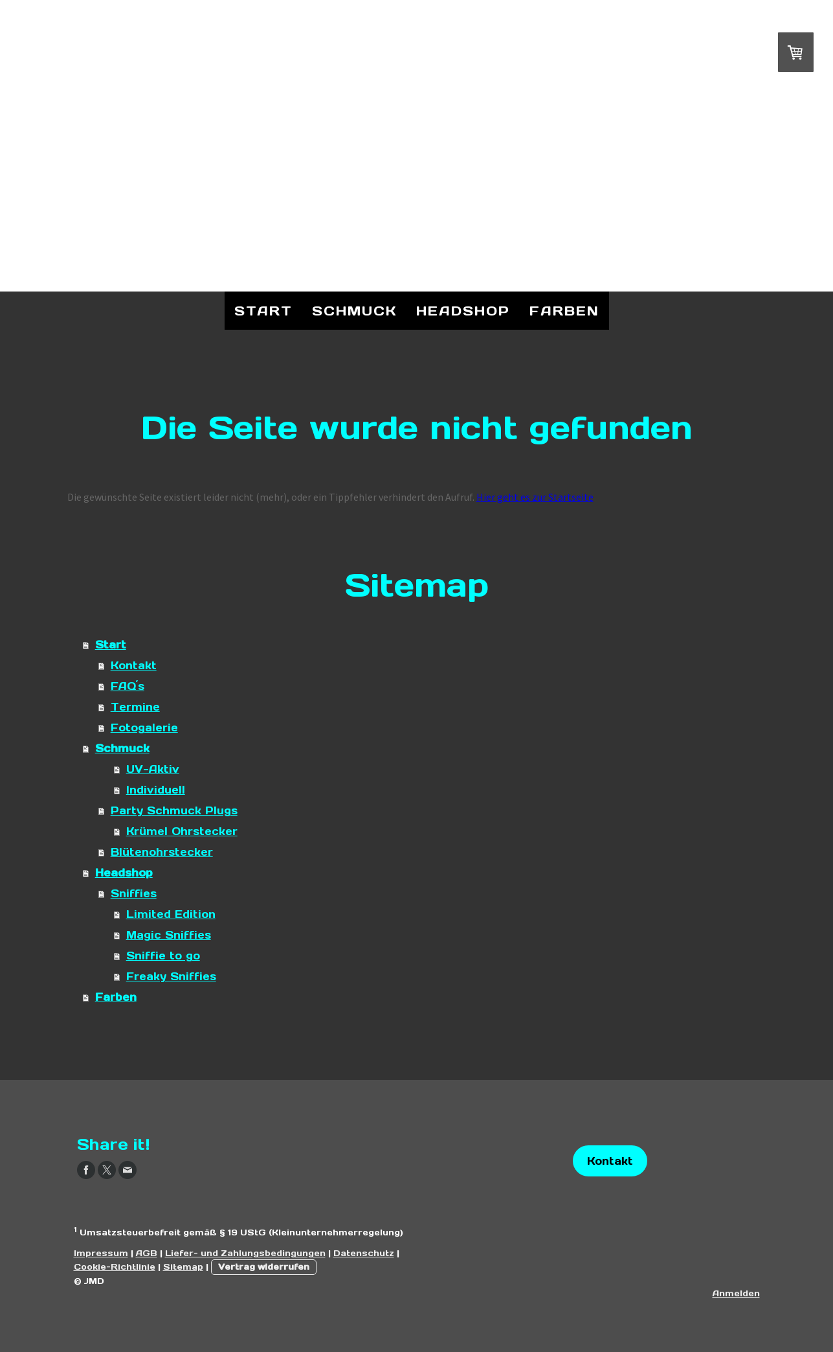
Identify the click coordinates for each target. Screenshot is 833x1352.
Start (263, 311)
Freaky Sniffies (171, 976)
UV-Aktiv (152, 768)
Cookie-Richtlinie (114, 1266)
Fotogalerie (144, 727)
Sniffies (134, 893)
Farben (564, 311)
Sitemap (183, 1266)
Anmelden (736, 1293)
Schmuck (354, 311)
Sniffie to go (163, 955)
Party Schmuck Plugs (174, 810)
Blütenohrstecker (162, 851)
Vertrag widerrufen (263, 1266)
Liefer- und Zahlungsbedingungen (245, 1253)
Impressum (101, 1253)
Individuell (155, 789)
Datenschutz (363, 1253)
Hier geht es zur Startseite (535, 496)
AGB (146, 1253)
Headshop (463, 311)
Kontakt (134, 665)
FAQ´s (127, 686)
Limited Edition (171, 914)
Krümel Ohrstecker (182, 831)
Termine (135, 706)
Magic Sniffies (168, 934)
